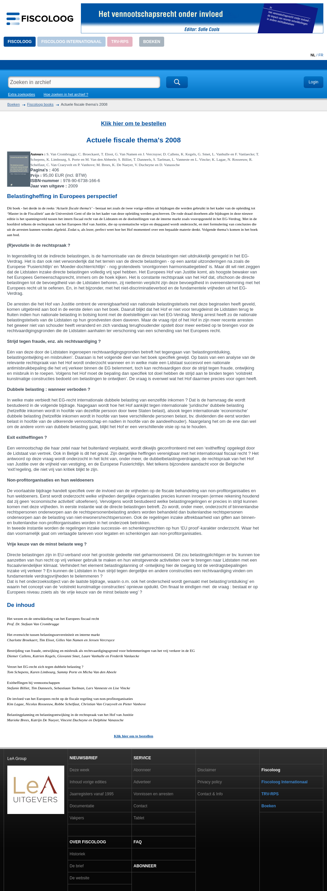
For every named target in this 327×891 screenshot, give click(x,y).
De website (79, 878)
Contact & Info (210, 794)
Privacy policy (209, 782)
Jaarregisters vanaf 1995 (92, 794)
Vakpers (77, 818)
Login (313, 82)
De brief (77, 866)
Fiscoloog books (40, 104)
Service (142, 758)
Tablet (139, 818)
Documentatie (82, 806)
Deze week (79, 770)
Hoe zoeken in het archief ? (66, 94)
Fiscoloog (20, 41)
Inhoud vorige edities (88, 782)
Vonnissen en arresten (153, 794)
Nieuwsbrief (84, 758)
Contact (140, 806)
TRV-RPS (120, 41)
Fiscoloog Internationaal (71, 41)
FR (320, 55)
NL (312, 55)
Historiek (77, 854)
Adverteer (142, 782)
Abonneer (142, 770)
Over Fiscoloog (88, 842)
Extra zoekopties (21, 94)
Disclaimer (206, 770)
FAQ (138, 842)
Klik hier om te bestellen (133, 123)
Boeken (151, 41)
